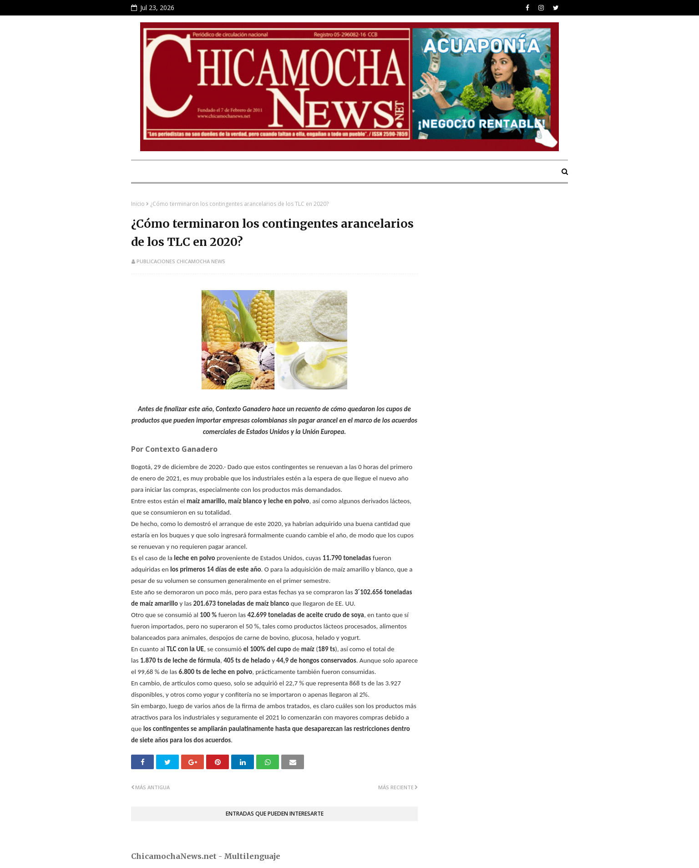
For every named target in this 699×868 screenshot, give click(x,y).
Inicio (138, 204)
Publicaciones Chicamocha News (181, 261)
